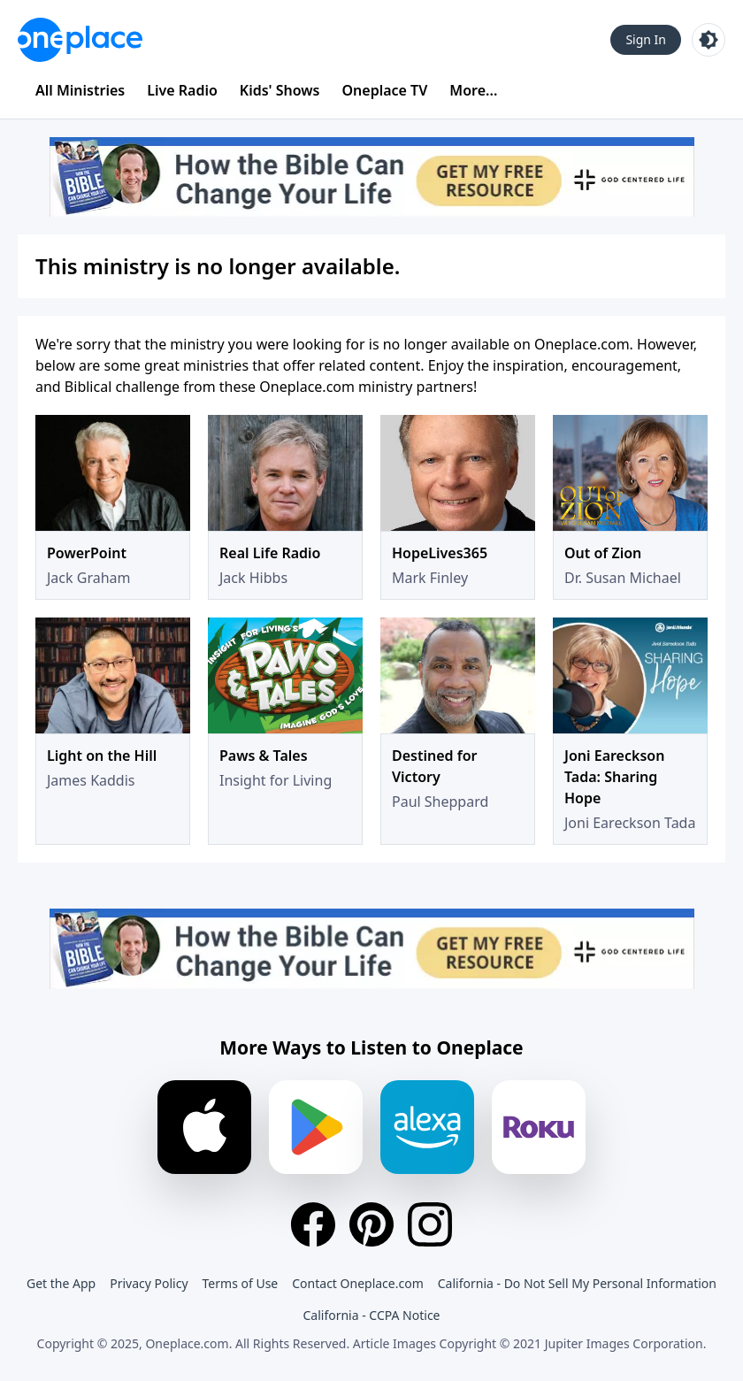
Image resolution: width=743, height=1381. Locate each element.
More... (473, 90)
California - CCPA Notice (371, 1315)
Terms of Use (241, 1283)
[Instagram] (430, 1224)
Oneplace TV (385, 90)
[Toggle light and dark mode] (708, 40)
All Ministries (80, 90)
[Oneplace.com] (80, 40)
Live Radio (182, 90)
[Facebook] (313, 1224)
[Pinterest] (371, 1224)
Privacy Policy (149, 1283)
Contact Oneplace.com (358, 1283)
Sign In (645, 39)
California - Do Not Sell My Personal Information (577, 1283)
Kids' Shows (280, 90)
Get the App (61, 1283)
